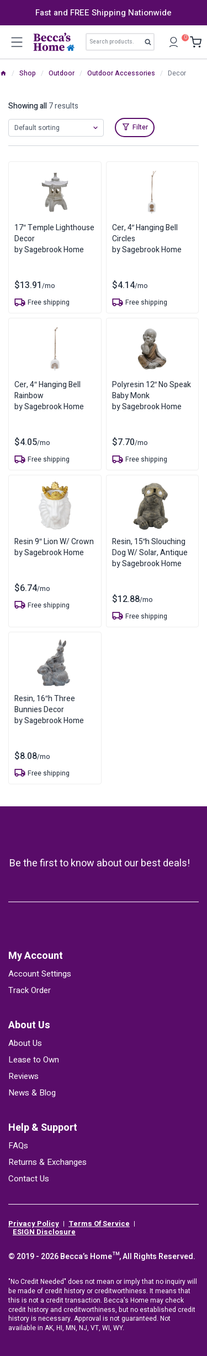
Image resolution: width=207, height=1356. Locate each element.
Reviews (23, 1076)
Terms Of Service (99, 1224)
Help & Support (42, 1127)
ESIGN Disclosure (44, 1232)
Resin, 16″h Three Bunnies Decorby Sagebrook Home (49, 709)
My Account (35, 955)
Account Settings (39, 974)
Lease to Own (33, 1060)
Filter (140, 127)
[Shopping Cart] (192, 42)
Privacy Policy (33, 1224)
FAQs (18, 1146)
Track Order (29, 990)
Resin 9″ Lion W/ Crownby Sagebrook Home (54, 547)
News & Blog (32, 1093)
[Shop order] (56, 128)
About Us (29, 1025)
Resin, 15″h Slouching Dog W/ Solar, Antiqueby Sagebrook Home (150, 552)
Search (151, 44)
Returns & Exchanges (47, 1162)
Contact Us (28, 1179)
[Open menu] (16, 42)
